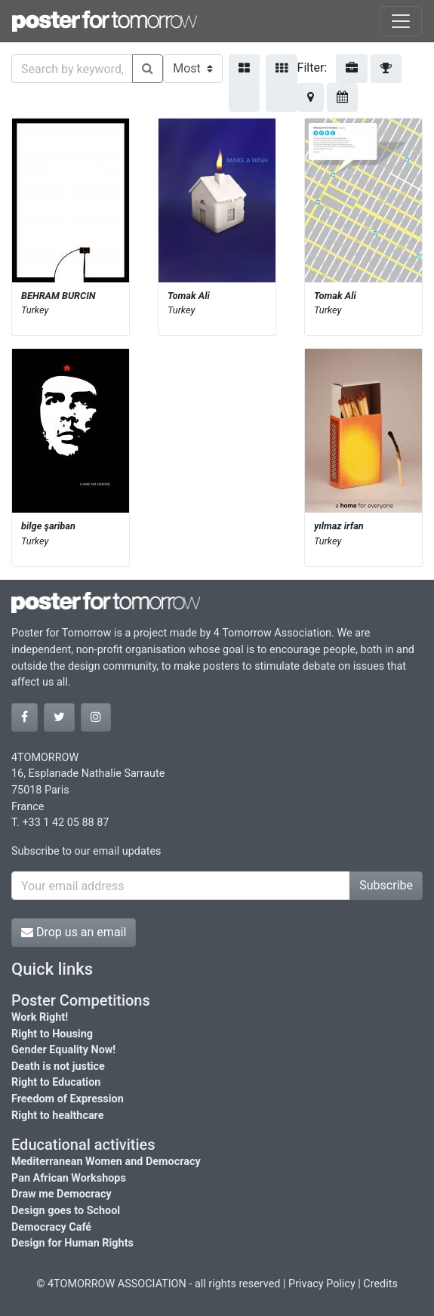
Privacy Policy (322, 1283)
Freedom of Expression (67, 1099)
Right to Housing (52, 1034)
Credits (380, 1283)
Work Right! (39, 1017)
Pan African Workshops (68, 1178)
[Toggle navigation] (401, 21)
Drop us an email (73, 932)
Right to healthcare (57, 1115)
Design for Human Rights (72, 1243)
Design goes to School (65, 1210)
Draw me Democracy (61, 1194)
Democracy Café (51, 1227)
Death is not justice (58, 1066)
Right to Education (55, 1082)
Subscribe (386, 885)
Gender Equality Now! (63, 1049)
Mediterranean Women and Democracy (106, 1161)
